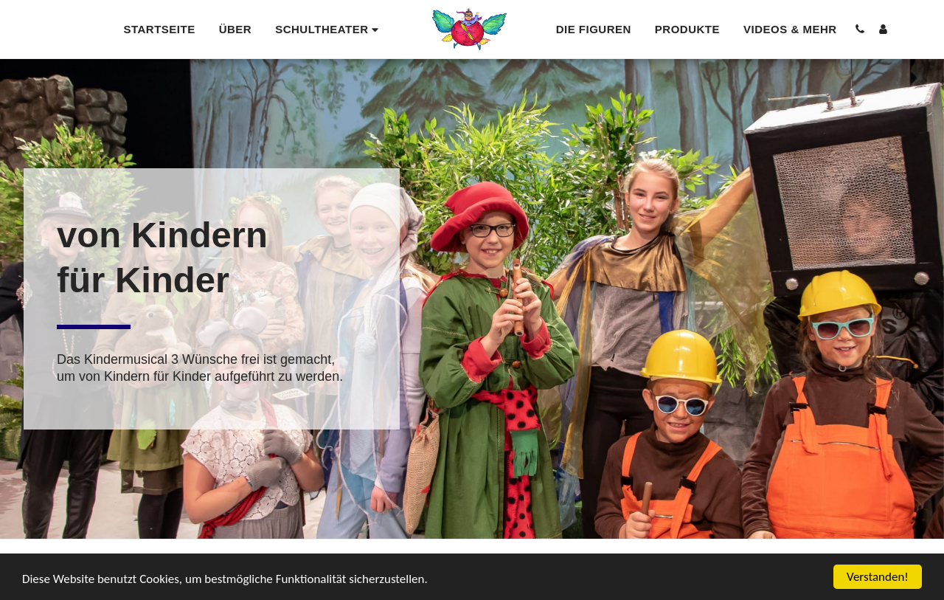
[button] (329, 29)
